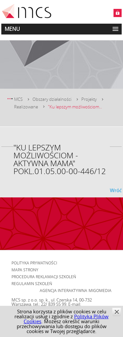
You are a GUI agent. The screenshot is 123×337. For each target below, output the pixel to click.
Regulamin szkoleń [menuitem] (31, 283)
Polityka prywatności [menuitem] (34, 262)
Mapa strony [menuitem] (24, 269)
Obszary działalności (52, 99)
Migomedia (100, 290)
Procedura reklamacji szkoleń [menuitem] (43, 276)
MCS (18, 99)
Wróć (116, 190)
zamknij (116, 312)
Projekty (89, 99)
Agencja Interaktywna (63, 290)
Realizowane (26, 107)
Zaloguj (117, 13)
